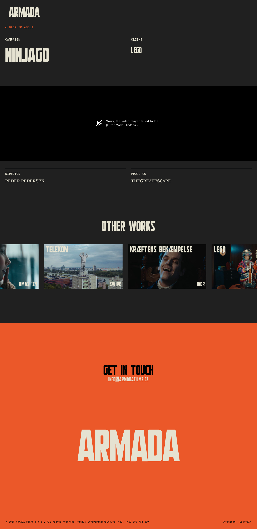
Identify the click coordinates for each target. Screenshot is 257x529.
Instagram (229, 521)
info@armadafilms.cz (128, 379)
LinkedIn (245, 521)
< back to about (19, 27)
